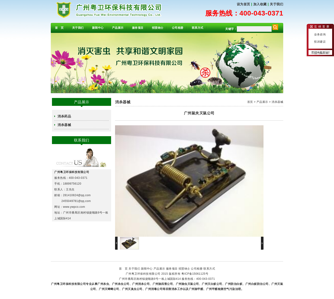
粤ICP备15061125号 (194, 273)
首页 (250, 102)
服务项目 (138, 27)
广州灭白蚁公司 (212, 284)
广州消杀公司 (141, 284)
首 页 (59, 27)
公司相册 (177, 27)
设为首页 (243, 4)
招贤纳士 (158, 27)
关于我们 (276, 4)
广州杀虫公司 (120, 284)
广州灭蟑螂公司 (109, 289)
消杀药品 (64, 116)
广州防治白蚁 (233, 284)
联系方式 (197, 27)
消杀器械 (64, 125)
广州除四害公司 (163, 284)
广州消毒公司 (154, 289)
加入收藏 (260, 4)
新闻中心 (98, 27)
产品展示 (118, 27)
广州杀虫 (103, 284)
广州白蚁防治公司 (257, 284)
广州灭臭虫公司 (132, 289)
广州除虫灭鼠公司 (187, 284)
